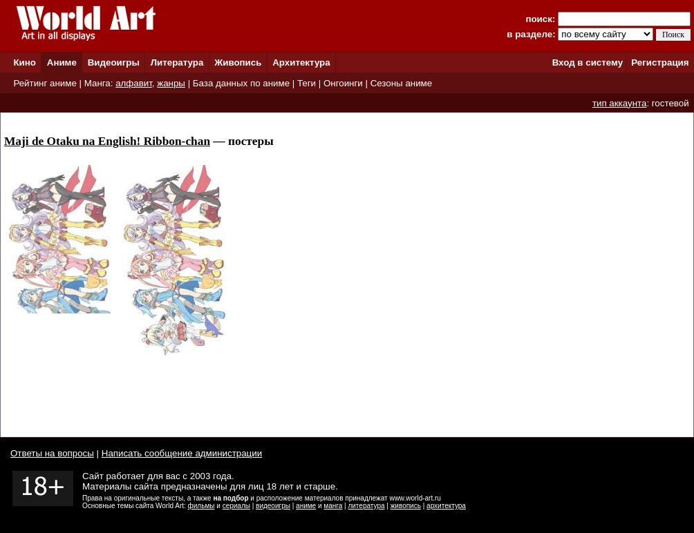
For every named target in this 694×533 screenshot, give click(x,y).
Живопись (237, 62)
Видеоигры (114, 62)
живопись (406, 506)
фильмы (201, 506)
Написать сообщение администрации (182, 453)
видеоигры (273, 506)
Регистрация (659, 62)
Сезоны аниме (402, 83)
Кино (24, 62)
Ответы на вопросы (52, 453)
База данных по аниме (241, 83)
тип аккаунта (619, 103)
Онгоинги (343, 83)
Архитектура (301, 62)
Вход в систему (587, 62)
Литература (177, 62)
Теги (306, 83)
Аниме (62, 62)
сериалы (236, 506)
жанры (171, 83)
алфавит (133, 83)
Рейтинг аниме (44, 83)
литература (366, 506)
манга (332, 506)
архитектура (446, 506)
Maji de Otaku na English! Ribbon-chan (107, 141)
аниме (306, 506)
